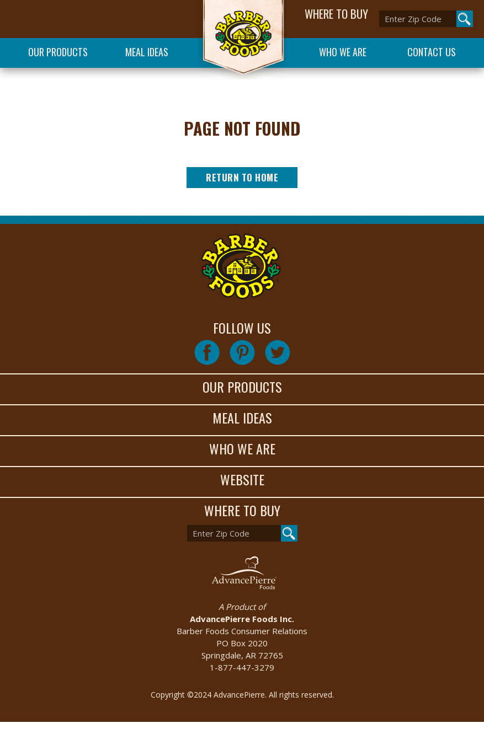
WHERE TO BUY (336, 14)
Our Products (58, 52)
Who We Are (342, 52)
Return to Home (242, 177)
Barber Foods (242, 39)
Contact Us (431, 52)
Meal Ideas (146, 52)
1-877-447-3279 (242, 667)
